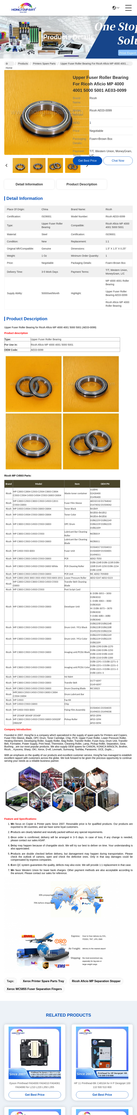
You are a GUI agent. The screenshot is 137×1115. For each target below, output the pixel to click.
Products (23, 63)
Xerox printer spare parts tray (43, 981)
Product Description (81, 184)
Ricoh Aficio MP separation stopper (96, 981)
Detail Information (29, 184)
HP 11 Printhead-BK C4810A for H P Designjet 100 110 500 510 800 (102, 1085)
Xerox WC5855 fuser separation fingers (34, 989)
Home (9, 64)
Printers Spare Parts (44, 63)
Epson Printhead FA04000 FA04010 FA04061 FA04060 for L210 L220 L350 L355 (34, 1085)
